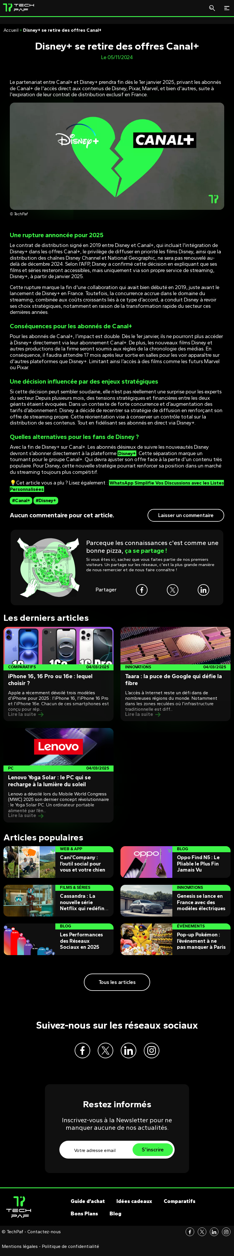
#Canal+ (21, 500)
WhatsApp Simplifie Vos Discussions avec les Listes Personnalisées (113, 486)
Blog (115, 1218)
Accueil (10, 30)
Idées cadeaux (134, 1205)
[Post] (58, 674)
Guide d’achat (88, 1205)
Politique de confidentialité (70, 1251)
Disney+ (127, 453)
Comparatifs (179, 1205)
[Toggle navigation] (227, 8)
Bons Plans (84, 1218)
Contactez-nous (44, 1236)
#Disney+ (46, 500)
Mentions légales (20, 1251)
